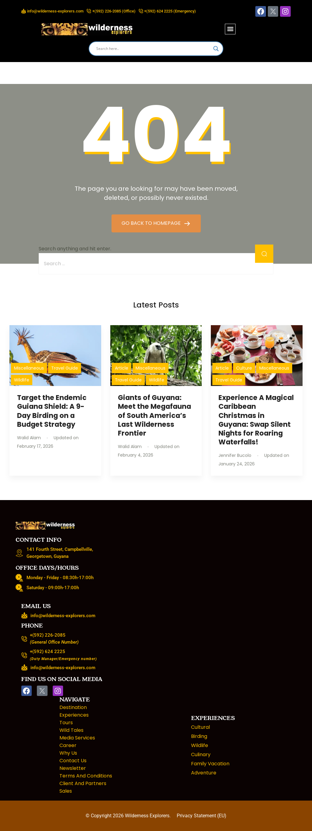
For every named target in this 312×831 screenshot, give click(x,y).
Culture (244, 368)
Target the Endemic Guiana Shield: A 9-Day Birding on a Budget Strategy (52, 411)
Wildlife (21, 380)
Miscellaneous (29, 368)
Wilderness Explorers (147, 816)
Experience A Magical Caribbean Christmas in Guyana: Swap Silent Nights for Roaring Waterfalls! (256, 420)
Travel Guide (64, 368)
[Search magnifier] (216, 48)
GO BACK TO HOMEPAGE (152, 223)
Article (121, 368)
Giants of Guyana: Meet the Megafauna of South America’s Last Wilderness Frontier (154, 415)
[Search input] (153, 48)
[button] (230, 29)
